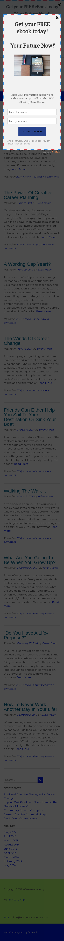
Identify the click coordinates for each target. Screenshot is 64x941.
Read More (18, 169)
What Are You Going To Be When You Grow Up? (30, 560)
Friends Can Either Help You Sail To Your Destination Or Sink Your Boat (30, 417)
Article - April (31, 318)
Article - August (32, 176)
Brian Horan (47, 131)
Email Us (8, 917)
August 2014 (12, 844)
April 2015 (10, 836)
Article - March (32, 471)
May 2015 (10, 832)
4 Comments (51, 176)
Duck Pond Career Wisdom (21, 818)
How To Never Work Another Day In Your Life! (30, 707)
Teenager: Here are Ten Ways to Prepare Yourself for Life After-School (31, 120)
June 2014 (10, 848)
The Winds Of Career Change (26, 341)
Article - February (33, 613)
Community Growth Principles (23, 810)
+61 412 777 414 (16, 899)
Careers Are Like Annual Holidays (25, 814)
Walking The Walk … (26, 491)
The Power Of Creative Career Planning (28, 195)
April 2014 (10, 852)
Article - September (35, 244)
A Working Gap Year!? (27, 264)
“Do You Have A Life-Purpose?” (26, 635)
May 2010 (10, 865)
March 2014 (11, 857)
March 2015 (11, 840)
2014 (19, 176)
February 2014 (13, 861)
